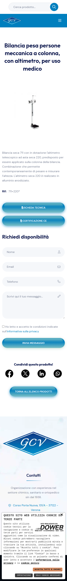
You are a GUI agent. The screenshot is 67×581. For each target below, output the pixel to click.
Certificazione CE (33, 220)
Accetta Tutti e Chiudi (48, 569)
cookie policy (30, 563)
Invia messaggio (33, 343)
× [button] (61, 514)
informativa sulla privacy (23, 331)
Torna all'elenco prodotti (33, 391)
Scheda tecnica (34, 207)
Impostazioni (24, 575)
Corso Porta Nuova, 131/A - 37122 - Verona (33, 507)
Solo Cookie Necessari (48, 575)
